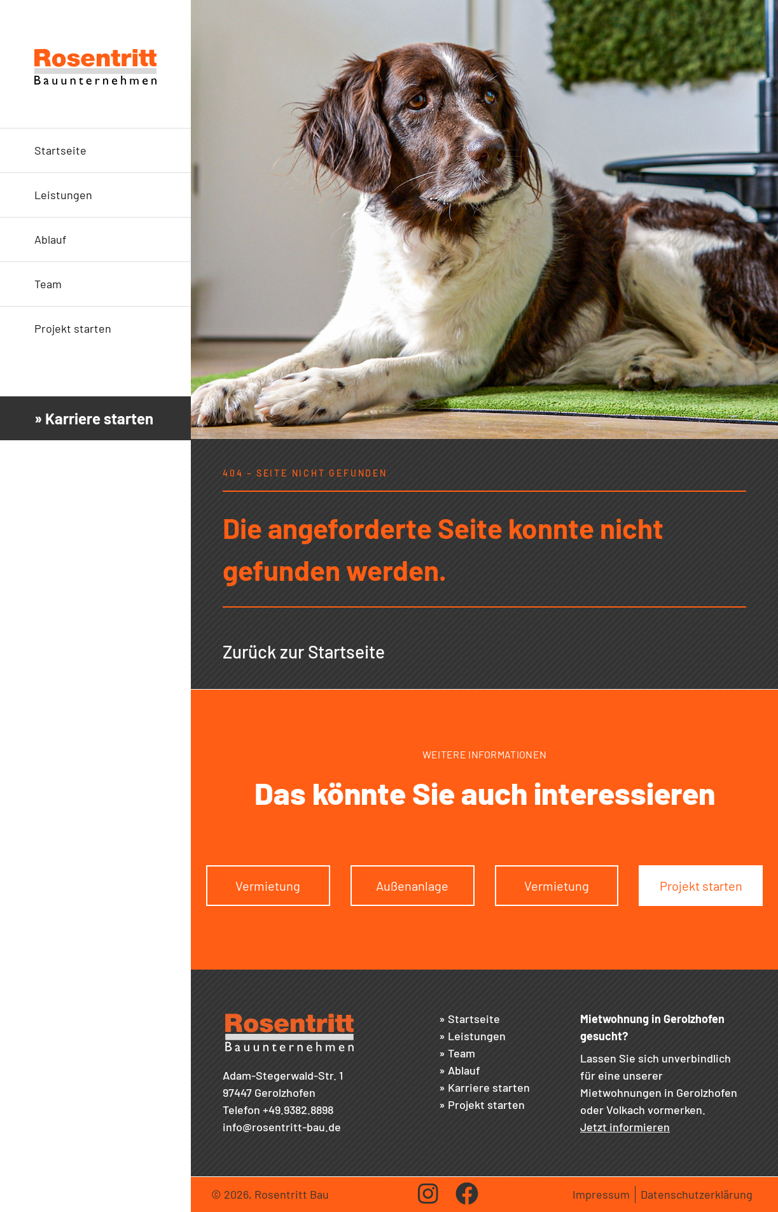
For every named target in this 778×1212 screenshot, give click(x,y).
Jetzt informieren (625, 1127)
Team (48, 284)
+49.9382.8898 (298, 1110)
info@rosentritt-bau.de (282, 1127)
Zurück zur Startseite (304, 651)
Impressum (601, 1194)
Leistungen (63, 195)
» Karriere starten (93, 418)
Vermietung (267, 885)
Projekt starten (72, 328)
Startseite (60, 150)
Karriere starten (489, 1087)
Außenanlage (412, 885)
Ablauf (50, 239)
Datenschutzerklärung (697, 1194)
